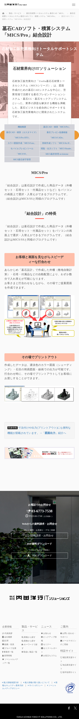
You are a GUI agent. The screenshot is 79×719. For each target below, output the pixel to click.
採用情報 (7, 655)
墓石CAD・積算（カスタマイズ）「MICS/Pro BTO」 (22, 135)
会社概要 (7, 637)
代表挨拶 (7, 633)
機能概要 (22, 127)
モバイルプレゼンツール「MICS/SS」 (22, 151)
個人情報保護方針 (11, 682)
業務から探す (29, 641)
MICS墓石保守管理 (22, 159)
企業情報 (7, 626)
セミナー (46, 644)
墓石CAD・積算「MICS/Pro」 (57, 127)
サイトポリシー (41, 685)
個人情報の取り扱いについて (39, 682)
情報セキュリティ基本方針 (15, 685)
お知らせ (46, 633)
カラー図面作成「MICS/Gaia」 (22, 143)
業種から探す (29, 637)
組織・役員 (8, 644)
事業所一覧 (8, 652)
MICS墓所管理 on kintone (57, 154)
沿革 (5, 641)
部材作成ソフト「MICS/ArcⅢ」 (57, 143)
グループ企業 (9, 648)
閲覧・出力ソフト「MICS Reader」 (57, 148)
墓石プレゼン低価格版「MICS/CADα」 (57, 135)
